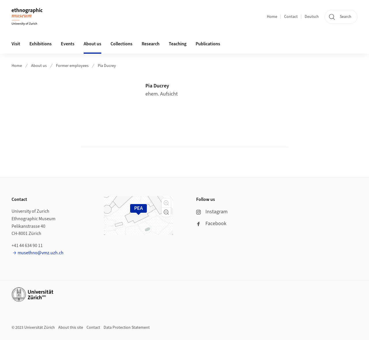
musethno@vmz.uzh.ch (40, 253)
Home (272, 17)
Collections (121, 44)
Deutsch (312, 17)
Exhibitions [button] (40, 44)
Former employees (72, 66)
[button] (166, 203)
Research (151, 44)
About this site (70, 327)
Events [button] (67, 44)
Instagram (212, 211)
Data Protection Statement (127, 327)
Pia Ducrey (107, 66)
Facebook (211, 223)
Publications (208, 44)
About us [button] (92, 44)
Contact (291, 17)
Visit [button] (16, 44)
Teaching (177, 44)
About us (39, 66)
